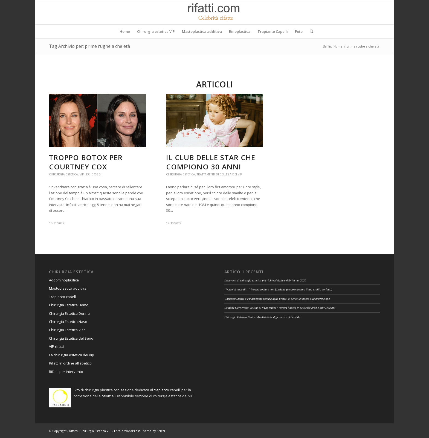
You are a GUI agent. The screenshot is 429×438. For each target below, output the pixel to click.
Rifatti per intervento (66, 371)
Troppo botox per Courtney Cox (86, 162)
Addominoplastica (64, 280)
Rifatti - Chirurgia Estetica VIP (90, 431)
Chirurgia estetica (63, 174)
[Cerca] (309, 31)
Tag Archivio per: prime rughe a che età (89, 46)
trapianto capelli (167, 389)
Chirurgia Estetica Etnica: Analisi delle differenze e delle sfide (262, 317)
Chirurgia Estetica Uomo (68, 304)
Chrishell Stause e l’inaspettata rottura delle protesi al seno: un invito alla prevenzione (277, 298)
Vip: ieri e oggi (91, 174)
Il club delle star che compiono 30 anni (210, 162)
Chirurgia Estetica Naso (68, 321)
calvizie (108, 395)
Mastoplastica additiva (67, 288)
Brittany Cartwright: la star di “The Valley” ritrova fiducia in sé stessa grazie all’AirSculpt (279, 307)
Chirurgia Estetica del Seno (71, 338)
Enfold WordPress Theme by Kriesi (139, 431)
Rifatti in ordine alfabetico (70, 363)
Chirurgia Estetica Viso (67, 329)
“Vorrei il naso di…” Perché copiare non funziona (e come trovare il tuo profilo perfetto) (278, 289)
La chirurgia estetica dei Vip (71, 354)
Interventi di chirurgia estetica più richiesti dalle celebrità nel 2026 (265, 280)
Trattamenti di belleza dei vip (219, 174)
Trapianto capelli (63, 296)
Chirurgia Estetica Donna (69, 313)
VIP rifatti (56, 346)
